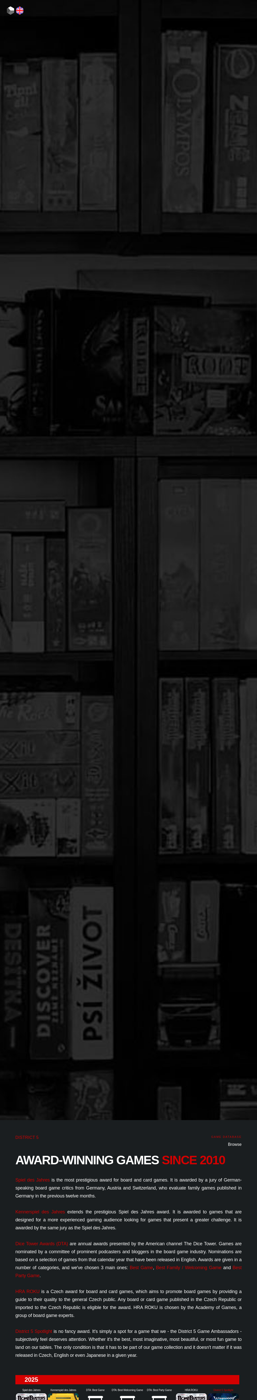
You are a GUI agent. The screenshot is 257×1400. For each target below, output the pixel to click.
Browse (235, 1144)
